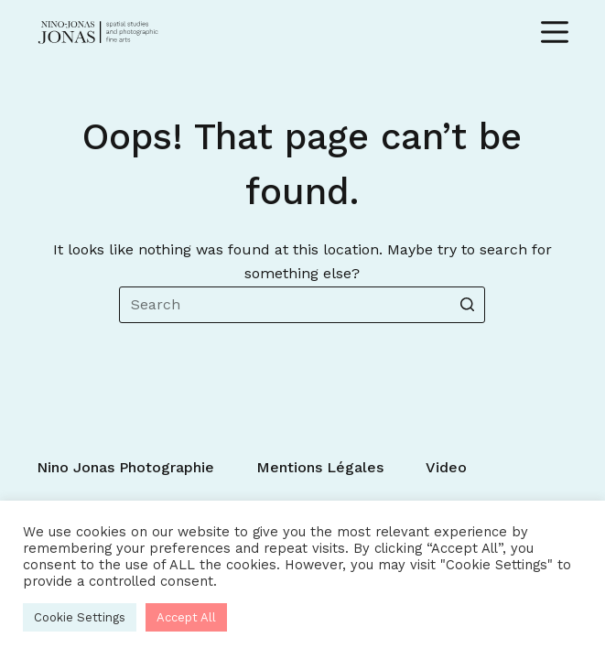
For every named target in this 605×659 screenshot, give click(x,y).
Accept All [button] (186, 617)
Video (446, 467)
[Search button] (466, 304)
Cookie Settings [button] (79, 617)
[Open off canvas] (554, 32)
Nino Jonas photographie (125, 467)
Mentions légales (320, 467)
